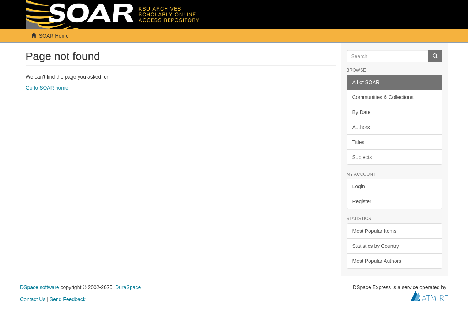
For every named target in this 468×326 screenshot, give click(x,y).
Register (361, 201)
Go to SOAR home (47, 88)
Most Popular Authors (376, 261)
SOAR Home (54, 36)
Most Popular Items (374, 231)
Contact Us (32, 299)
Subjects (362, 157)
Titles (358, 142)
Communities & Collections (383, 97)
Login (358, 186)
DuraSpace (128, 287)
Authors (361, 127)
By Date (361, 112)
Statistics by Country (375, 246)
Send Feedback (68, 299)
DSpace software (39, 287)
